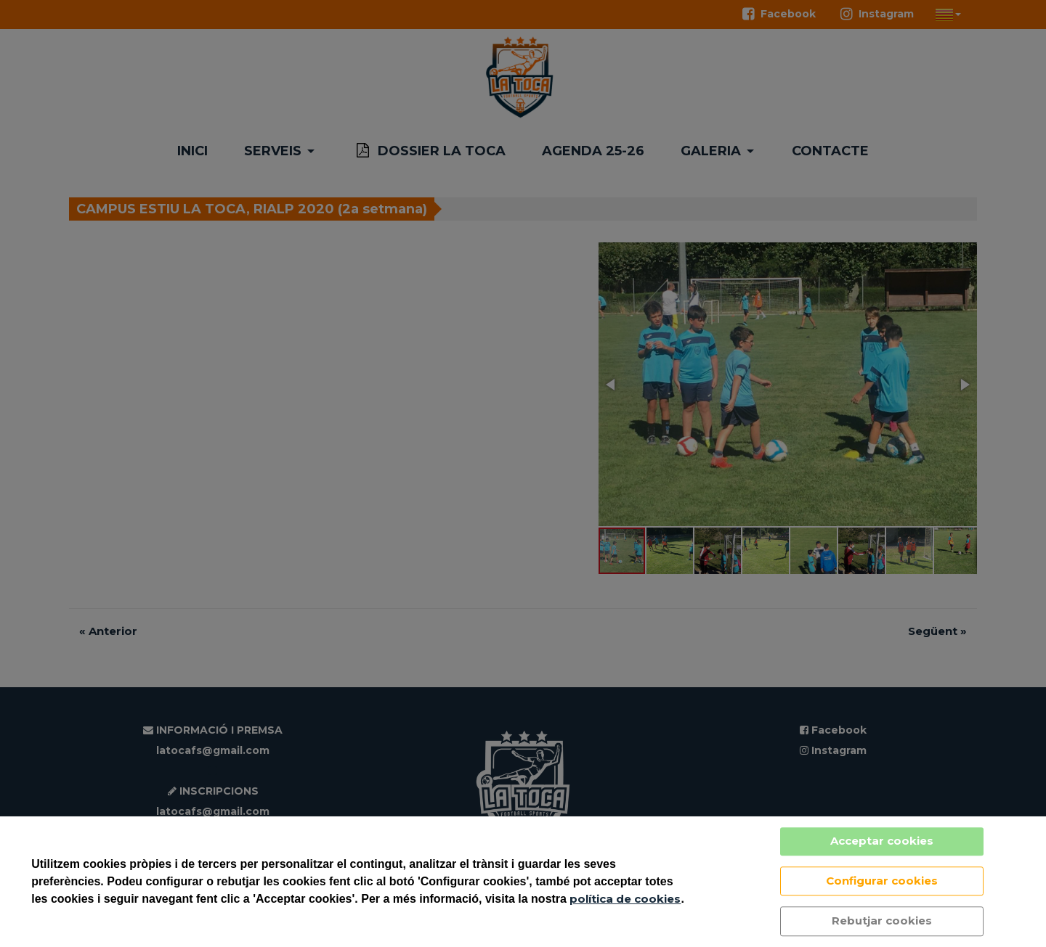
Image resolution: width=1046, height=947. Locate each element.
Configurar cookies (882, 880)
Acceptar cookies (881, 841)
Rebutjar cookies (882, 920)
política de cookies (625, 899)
